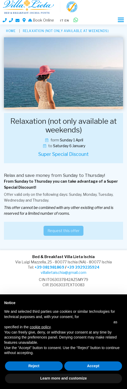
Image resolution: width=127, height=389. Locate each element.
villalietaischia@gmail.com (63, 272)
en (67, 20)
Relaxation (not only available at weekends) (66, 31)
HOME (10, 31)
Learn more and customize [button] (63, 378)
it (62, 20)
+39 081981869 (49, 267)
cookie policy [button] (40, 327)
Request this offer (63, 230)
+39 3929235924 (83, 267)
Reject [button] (33, 366)
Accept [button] (93, 366)
